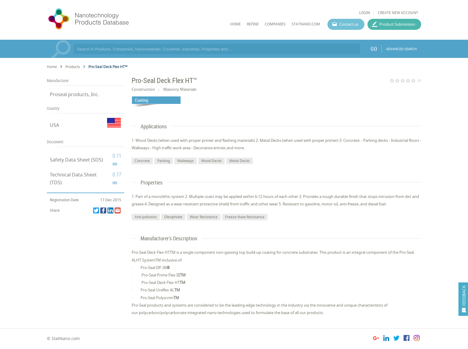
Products (72, 66)
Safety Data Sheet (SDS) (76, 159)
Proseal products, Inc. (74, 94)
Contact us (348, 24)
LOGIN (364, 12)
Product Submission (397, 24)
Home (52, 66)
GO (374, 48)
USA (54, 125)
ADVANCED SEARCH (401, 49)
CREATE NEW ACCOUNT (398, 12)
